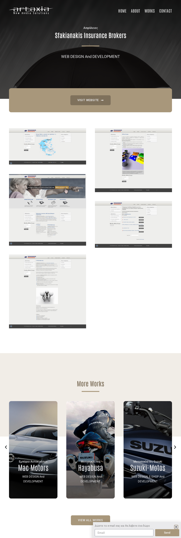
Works (150, 10)
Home (122, 10)
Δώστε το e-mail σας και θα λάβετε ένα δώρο (122, 529)
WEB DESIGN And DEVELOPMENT (90, 56)
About (135, 10)
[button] (6, 447)
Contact (165, 10)
